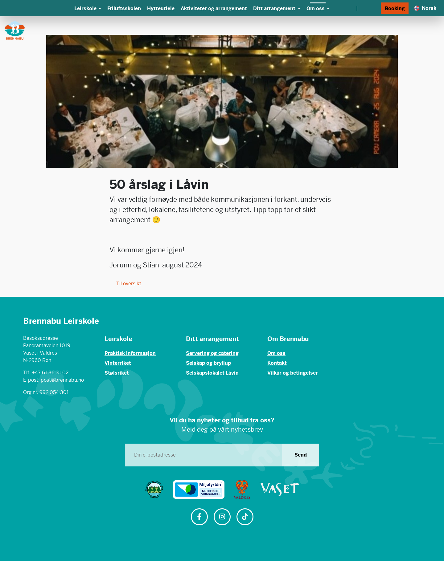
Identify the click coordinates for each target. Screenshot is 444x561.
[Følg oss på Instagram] (222, 517)
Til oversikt (125, 283)
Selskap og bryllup (208, 363)
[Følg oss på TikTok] (245, 517)
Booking (395, 8)
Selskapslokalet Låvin (212, 373)
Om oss (276, 353)
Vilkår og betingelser (292, 373)
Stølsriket (117, 373)
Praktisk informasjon (130, 353)
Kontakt (277, 363)
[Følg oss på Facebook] (199, 517)
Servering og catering (212, 353)
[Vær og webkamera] (356, 8)
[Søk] (374, 8)
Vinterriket (118, 363)
